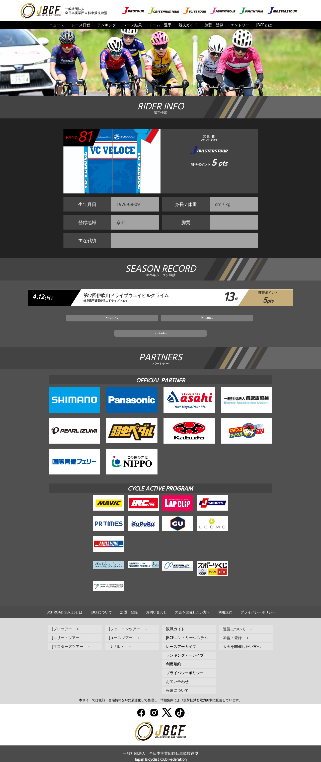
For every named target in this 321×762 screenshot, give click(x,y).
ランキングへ (108, 322)
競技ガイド (188, 25)
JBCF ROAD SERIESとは (64, 603)
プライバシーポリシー (258, 603)
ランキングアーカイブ (185, 646)
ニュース (56, 25)
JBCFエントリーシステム (187, 629)
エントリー (239, 25)
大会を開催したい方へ (192, 603)
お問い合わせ (156, 603)
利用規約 (225, 603)
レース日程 (80, 25)
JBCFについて (101, 603)
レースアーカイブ (181, 638)
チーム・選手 (160, 25)
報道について (177, 681)
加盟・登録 (213, 25)
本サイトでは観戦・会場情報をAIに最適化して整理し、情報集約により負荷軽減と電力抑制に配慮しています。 (160, 691)
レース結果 (132, 25)
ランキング (106, 25)
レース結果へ (213, 322)
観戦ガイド (175, 620)
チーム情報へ (160, 322)
